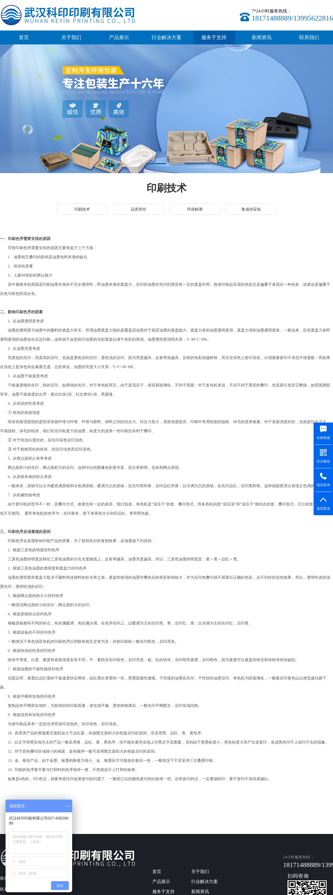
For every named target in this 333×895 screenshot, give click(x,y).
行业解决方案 (166, 37)
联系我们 (309, 37)
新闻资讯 (262, 37)
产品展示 (119, 37)
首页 (24, 37)
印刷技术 (82, 209)
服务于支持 (213, 37)
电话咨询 (323, 485)
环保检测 (195, 209)
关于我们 (71, 37)
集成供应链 (251, 209)
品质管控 (138, 209)
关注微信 (323, 461)
